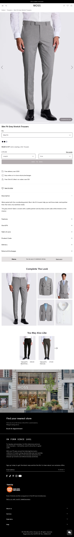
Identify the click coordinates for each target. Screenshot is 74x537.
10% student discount (37, 1)
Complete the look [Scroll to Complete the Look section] (66, 119)
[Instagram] (16, 476)
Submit (61, 470)
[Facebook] (7, 476)
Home (3, 10)
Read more (59, 259)
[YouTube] (20, 476)
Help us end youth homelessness (18, 499)
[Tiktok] (10, 476)
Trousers (9, 10)
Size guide (69, 152)
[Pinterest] (13, 476)
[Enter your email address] (32, 469)
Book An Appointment (14, 429)
